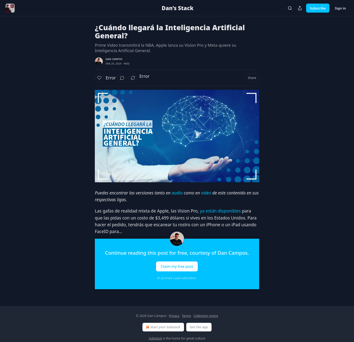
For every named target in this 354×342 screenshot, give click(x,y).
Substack (155, 338)
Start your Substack (162, 327)
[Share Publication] (299, 8)
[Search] (289, 8)
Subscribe (318, 8)
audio (177, 193)
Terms (186, 316)
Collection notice (205, 316)
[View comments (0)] (122, 77)
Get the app (199, 327)
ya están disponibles (220, 211)
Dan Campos (114, 59)
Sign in (340, 8)
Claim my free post (177, 266)
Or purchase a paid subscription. (177, 278)
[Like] (99, 77)
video (205, 193)
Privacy (174, 316)
